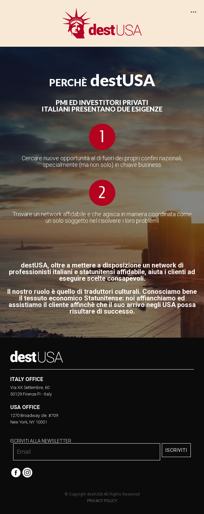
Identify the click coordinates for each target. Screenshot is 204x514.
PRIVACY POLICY (102, 501)
